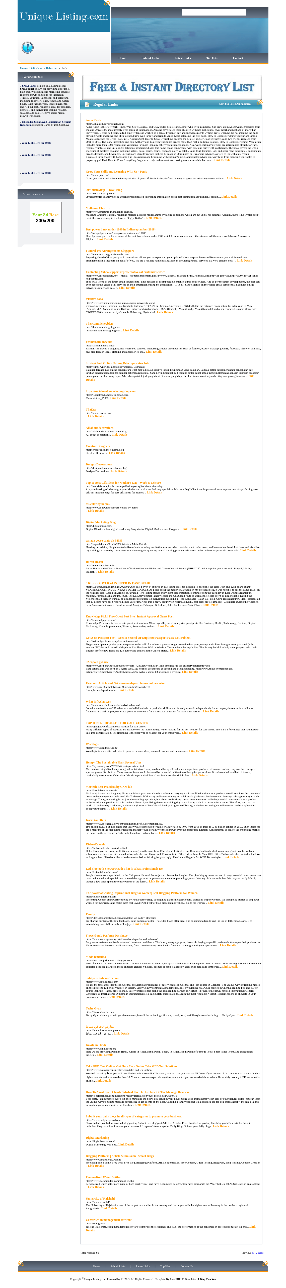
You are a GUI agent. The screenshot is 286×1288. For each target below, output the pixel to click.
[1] (253, 1252)
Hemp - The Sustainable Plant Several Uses (113, 762)
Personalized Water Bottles (103, 1177)
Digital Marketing (97, 1137)
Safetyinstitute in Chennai (102, 978)
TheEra (91, 409)
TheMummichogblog (99, 323)
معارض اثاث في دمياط (100, 1026)
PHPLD (125, 1278)
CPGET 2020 (94, 299)
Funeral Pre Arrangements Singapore (110, 250)
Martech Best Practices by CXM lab (109, 787)
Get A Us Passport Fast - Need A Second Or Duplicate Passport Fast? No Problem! (138, 637)
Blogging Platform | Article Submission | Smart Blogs (120, 1156)
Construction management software (109, 1220)
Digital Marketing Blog (101, 522)
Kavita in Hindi (96, 1045)
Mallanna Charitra (98, 208)
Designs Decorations (99, 464)
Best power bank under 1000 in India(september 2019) (121, 229)
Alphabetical (243, 103)
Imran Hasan (94, 562)
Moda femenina (96, 957)
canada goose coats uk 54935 (104, 540)
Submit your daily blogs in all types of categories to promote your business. (134, 1116)
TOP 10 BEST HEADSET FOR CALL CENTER (117, 723)
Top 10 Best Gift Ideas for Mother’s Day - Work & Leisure (123, 482)
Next (260, 1252)
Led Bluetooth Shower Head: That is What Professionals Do (124, 868)
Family (90, 914)
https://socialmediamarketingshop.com (110, 391)
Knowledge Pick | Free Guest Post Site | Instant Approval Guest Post (129, 616)
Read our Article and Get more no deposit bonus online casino (125, 683)
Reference (52, 67)
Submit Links (150, 58)
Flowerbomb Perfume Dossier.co (107, 935)
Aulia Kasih (93, 120)
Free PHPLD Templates (183, 1278)
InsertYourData (96, 820)
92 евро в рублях (97, 662)
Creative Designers (98, 446)
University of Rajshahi (100, 1198)
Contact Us (186, 1266)
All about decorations (99, 428)
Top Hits (212, 58)
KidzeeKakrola (95, 844)
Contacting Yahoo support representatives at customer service (125, 272)
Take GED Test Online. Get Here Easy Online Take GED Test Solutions (131, 1066)
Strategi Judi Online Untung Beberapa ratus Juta (117, 363)
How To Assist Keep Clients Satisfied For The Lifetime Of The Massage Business (137, 1092)
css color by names (98, 504)
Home (122, 58)
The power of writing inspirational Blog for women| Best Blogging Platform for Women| (142, 893)
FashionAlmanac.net (99, 342)
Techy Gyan (93, 1008)
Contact (238, 58)
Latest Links (183, 58)
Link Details (222, 160)
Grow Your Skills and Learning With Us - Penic (116, 171)
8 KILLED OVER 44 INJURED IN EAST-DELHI (118, 583)
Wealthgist (93, 744)
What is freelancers (98, 701)
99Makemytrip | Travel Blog (104, 190)
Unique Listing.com (31, 67)
